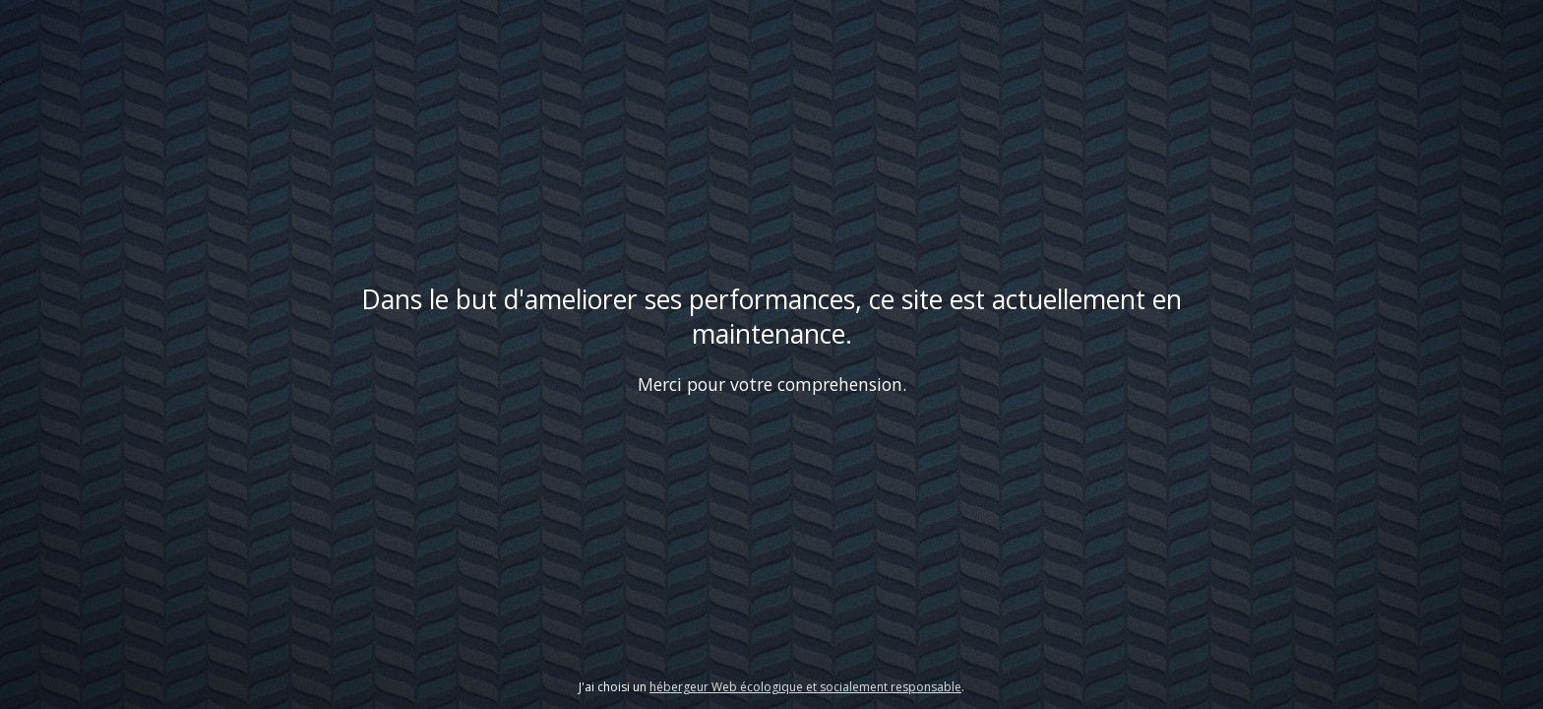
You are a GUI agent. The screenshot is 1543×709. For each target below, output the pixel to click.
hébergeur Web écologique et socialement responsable (805, 686)
